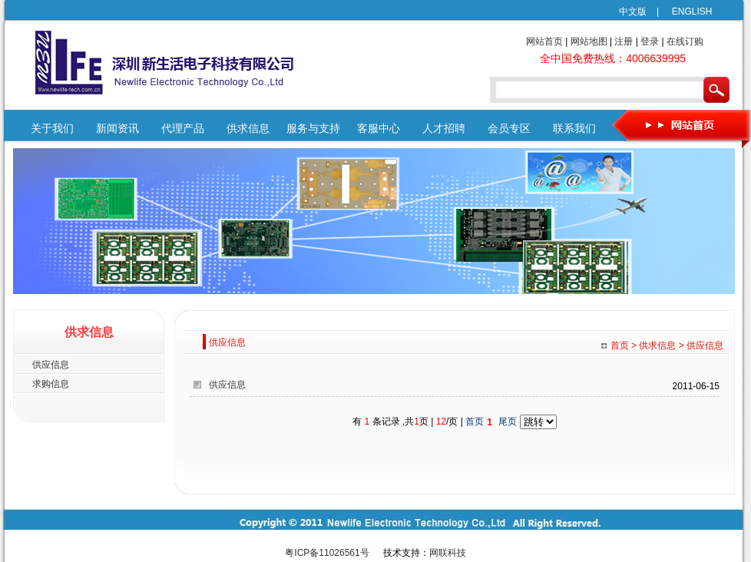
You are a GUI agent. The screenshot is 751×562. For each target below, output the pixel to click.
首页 (474, 421)
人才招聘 (443, 128)
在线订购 (685, 41)
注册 (623, 41)
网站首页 (544, 41)
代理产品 (182, 128)
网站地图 (589, 41)
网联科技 (447, 552)
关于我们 (52, 128)
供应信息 (50, 364)
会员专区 (509, 128)
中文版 (633, 11)
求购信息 (50, 384)
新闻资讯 (117, 128)
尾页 (507, 421)
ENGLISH (686, 11)
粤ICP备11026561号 (327, 552)
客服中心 (378, 128)
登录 (649, 41)
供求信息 (248, 128)
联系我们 (574, 128)
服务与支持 (313, 128)
